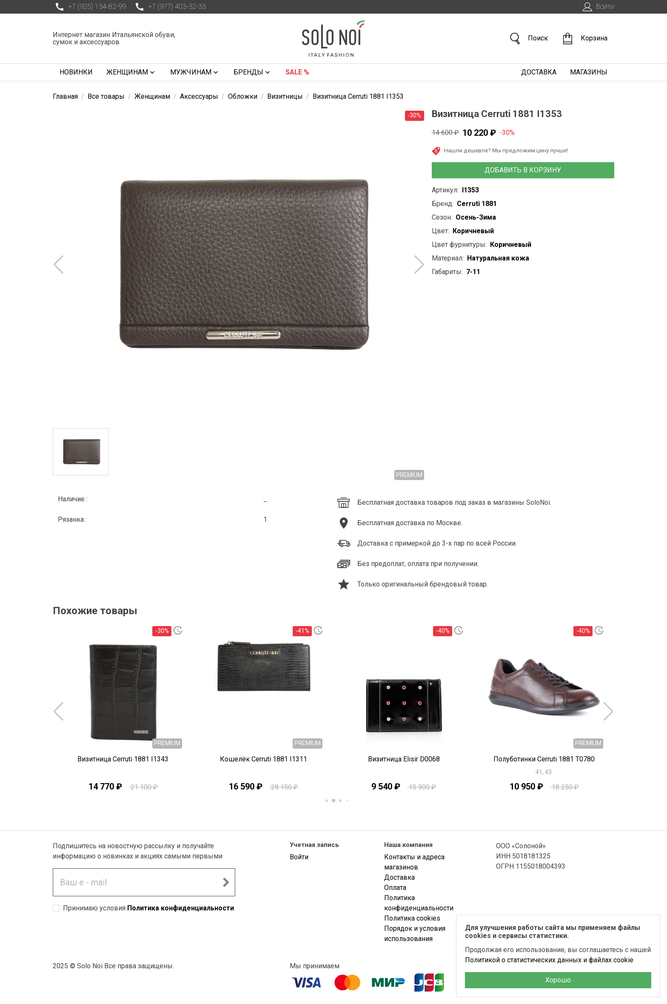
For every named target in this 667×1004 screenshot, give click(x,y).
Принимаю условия (148, 908)
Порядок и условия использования (414, 933)
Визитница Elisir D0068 (404, 759)
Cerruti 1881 (477, 204)
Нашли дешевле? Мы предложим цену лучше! (500, 151)
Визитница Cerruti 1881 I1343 (122, 759)
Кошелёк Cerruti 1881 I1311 (263, 759)
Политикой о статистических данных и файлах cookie (549, 960)
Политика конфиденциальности (180, 908)
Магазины (588, 72)
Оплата (395, 888)
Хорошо (558, 980)
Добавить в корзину (523, 170)
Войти (597, 7)
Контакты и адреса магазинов (414, 862)
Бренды (253, 72)
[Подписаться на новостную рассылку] (226, 882)
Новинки (76, 72)
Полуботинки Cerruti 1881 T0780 (544, 759)
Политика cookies (412, 918)
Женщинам (131, 72)
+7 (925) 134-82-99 (89, 7)
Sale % (297, 72)
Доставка (538, 72)
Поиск (528, 38)
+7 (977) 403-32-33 (169, 7)
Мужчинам (195, 72)
